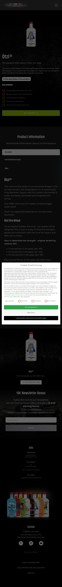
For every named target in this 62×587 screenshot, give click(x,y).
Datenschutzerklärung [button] (31, 322)
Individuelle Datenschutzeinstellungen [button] (31, 318)
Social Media (50, 301)
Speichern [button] (31, 313)
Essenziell (9, 301)
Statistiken (23, 301)
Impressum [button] (41, 322)
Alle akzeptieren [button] (31, 307)
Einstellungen (8, 297)
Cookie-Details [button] (22, 322)
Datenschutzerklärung (18, 295)
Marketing (36, 301)
